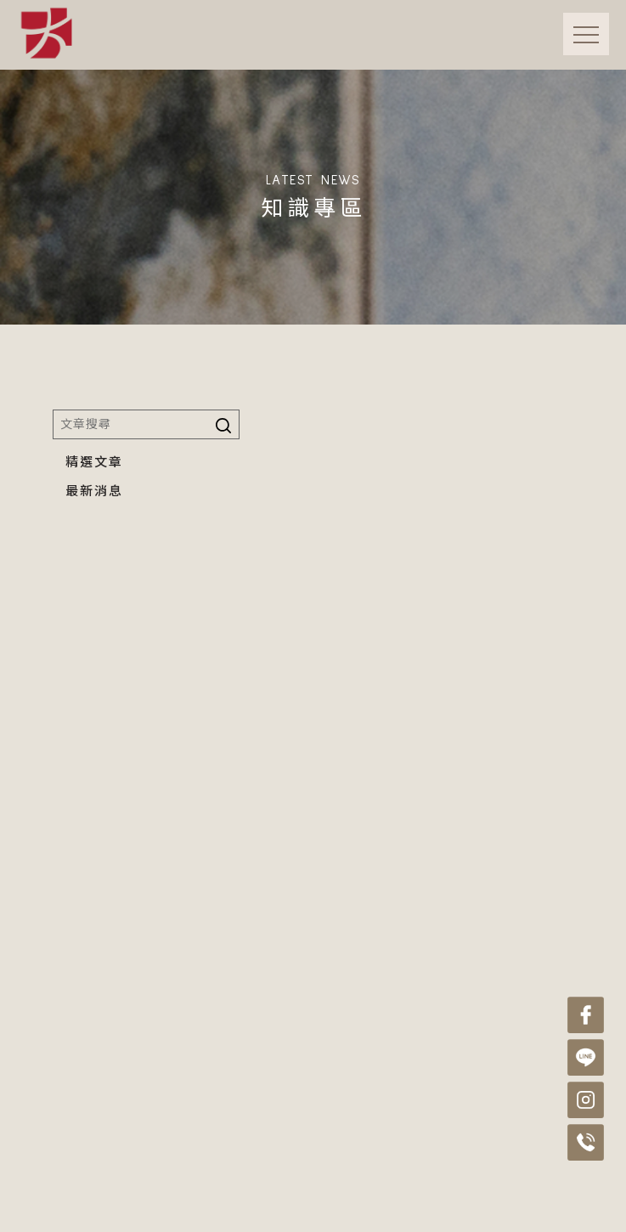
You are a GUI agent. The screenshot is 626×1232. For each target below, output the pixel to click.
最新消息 (94, 491)
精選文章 (94, 462)
